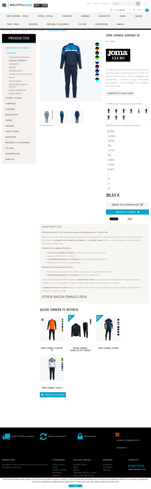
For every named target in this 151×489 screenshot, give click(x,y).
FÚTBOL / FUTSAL (13, 98)
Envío (76, 470)
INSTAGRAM (108, 467)
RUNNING (10, 109)
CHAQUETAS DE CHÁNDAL (19, 57)
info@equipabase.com (137, 469)
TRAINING (24, 31)
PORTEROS (10, 104)
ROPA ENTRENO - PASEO (10, 31)
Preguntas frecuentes (83, 475)
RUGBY (8, 120)
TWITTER (106, 470)
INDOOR (9, 126)
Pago (75, 467)
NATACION (10, 137)
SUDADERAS (14, 64)
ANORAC (12, 67)
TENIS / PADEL (12, 131)
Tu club (9, 148)
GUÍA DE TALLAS (79, 464)
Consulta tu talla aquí (120, 93)
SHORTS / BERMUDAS (17, 90)
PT (148, 3)
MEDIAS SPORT (15, 94)
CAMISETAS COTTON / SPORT (20, 74)
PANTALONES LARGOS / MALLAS (18, 86)
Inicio (89, 3)
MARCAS (9, 159)
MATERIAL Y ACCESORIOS (17, 142)
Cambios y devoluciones (85, 473)
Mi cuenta (118, 10)
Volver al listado (53, 395)
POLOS (12, 77)
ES (144, 3)
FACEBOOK (107, 464)
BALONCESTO (11, 115)
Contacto (105, 3)
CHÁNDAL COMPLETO (37, 31)
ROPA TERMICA (15, 81)
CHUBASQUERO (15, 71)
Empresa (96, 3)
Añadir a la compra (127, 212)
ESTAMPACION (12, 154)
